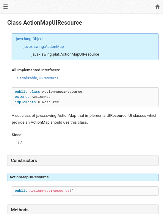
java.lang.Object (30, 39)
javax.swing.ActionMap (44, 46)
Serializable (27, 78)
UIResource (49, 78)
